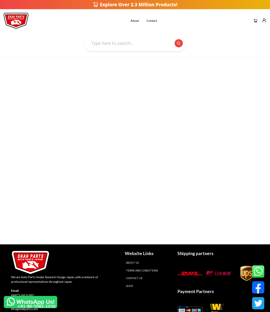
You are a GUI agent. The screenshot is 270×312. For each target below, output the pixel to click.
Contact (152, 20)
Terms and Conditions (142, 270)
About (135, 20)
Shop (129, 286)
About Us (132, 262)
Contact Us (134, 278)
